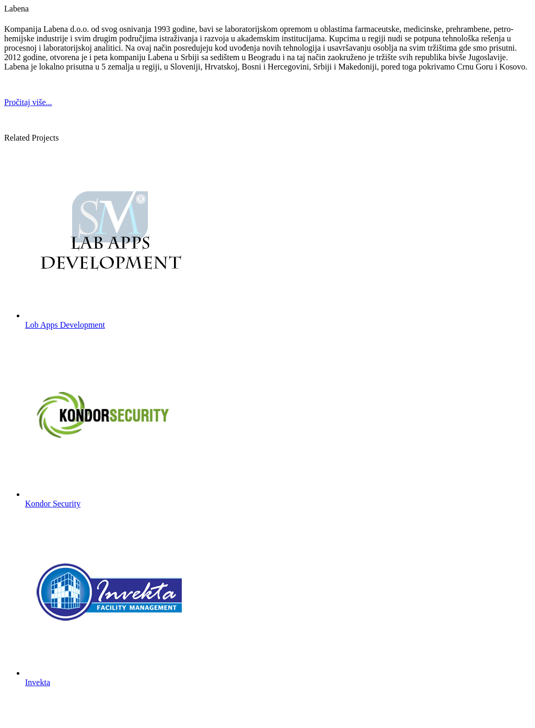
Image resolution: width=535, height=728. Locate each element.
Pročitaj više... (28, 102)
